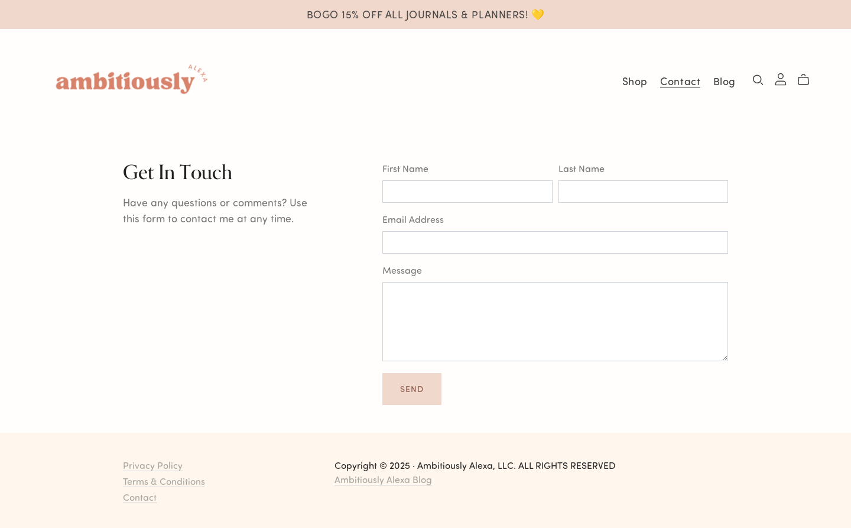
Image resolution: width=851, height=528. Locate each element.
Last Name (581, 168)
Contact (680, 81)
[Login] (781, 78)
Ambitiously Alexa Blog (383, 479)
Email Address (413, 219)
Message (402, 270)
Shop (635, 81)
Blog (724, 81)
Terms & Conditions (164, 481)
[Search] (758, 80)
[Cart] (808, 80)
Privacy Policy (153, 465)
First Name (405, 168)
